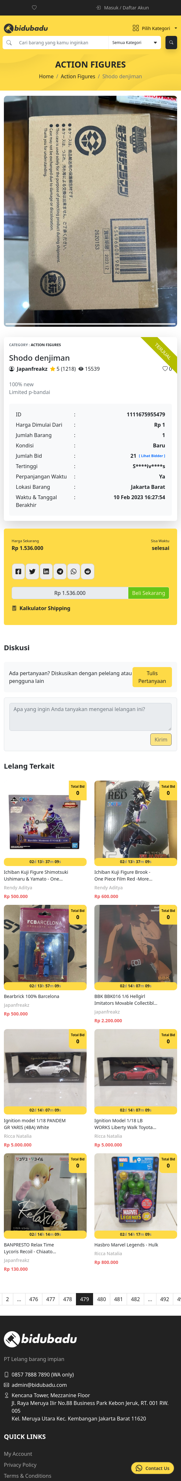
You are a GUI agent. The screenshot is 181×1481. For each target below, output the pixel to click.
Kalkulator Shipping (41, 608)
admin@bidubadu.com (35, 1385)
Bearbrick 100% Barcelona (31, 996)
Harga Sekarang (25, 540)
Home (46, 76)
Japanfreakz (32, 368)
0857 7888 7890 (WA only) (39, 1374)
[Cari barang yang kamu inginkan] (61, 42)
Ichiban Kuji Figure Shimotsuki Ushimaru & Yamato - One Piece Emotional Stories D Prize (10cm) (36, 875)
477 (50, 1299)
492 (164, 1299)
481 (118, 1299)
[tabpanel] (90, 211)
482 (135, 1299)
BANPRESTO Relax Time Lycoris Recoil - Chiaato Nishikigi (29, 1248)
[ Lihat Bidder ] (152, 455)
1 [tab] (90, 324)
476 (33, 1299)
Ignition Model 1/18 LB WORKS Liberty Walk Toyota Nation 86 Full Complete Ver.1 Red (125, 1124)
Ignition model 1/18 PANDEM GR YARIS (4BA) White (35, 1123)
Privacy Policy (20, 1464)
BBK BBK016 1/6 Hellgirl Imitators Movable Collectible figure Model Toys (125, 999)
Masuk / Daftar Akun (122, 8)
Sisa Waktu (160, 540)
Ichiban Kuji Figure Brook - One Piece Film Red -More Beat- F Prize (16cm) (122, 875)
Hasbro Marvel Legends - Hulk (126, 1245)
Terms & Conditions (27, 1475)
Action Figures (78, 76)
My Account (18, 1453)
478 (67, 1299)
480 (101, 1299)
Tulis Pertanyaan (152, 677)
